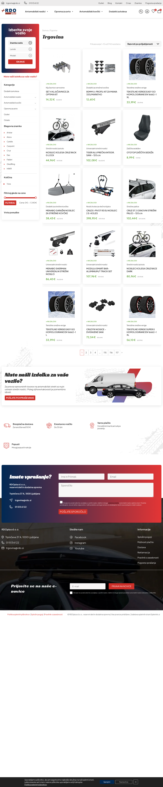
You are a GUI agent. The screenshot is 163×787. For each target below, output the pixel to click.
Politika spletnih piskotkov (35, 784)
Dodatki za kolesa (118, 11)
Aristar (9, 132)
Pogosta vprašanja (153, 3)
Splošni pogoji (144, 536)
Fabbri (9, 159)
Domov (45, 30)
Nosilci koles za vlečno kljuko (98, 206)
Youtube (79, 547)
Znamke (138, 3)
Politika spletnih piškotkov (18, 614)
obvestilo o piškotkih (148, 592)
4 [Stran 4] (95, 352)
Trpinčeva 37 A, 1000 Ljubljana (25, 493)
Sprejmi (107, 782)
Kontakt (118, 3)
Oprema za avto (64, 11)
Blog (110, 3)
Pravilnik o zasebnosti (148, 557)
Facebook (80, 536)
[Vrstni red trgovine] (143, 43)
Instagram (80, 542)
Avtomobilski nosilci (36, 11)
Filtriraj (10, 202)
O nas (128, 3)
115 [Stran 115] (105, 352)
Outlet (101, 3)
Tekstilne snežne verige (137, 87)
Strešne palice (133, 206)
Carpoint (10, 146)
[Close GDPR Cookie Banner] (135, 782)
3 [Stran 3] (90, 352)
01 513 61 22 (34, 3)
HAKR (9, 168)
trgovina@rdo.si (13, 3)
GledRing (11, 164)
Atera (9, 137)
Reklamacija (143, 552)
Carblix (10, 141)
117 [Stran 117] (117, 352)
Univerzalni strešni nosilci (96, 148)
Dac (8, 155)
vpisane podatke (113, 502)
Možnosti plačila (145, 541)
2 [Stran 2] (86, 352)
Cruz (9, 150)
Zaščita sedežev (134, 148)
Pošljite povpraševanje (20, 397)
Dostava (141, 546)
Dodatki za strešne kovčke (97, 87)
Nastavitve (123, 782)
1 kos (9, 184)
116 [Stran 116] (111, 352)
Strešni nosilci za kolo (55, 148)
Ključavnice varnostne (55, 87)
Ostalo (7, 120)
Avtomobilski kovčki (91, 11)
